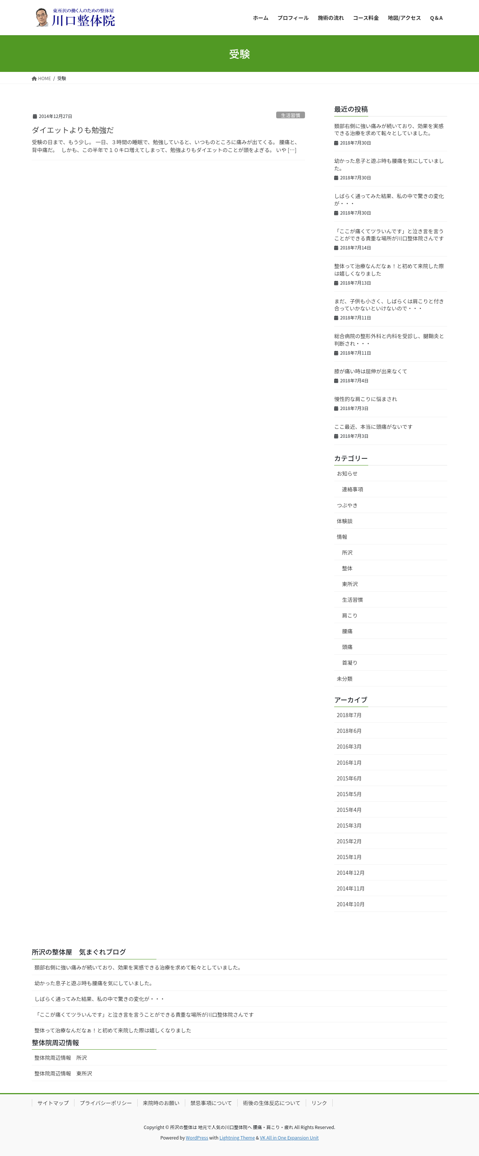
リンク (319, 1103)
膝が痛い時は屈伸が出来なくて (371, 371)
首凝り (350, 662)
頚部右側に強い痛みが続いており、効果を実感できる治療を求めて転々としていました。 (389, 129)
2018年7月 (349, 715)
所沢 (347, 552)
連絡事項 (352, 489)
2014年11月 (351, 888)
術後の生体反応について (271, 1103)
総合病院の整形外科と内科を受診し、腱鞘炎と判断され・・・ (389, 339)
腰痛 (347, 631)
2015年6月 (349, 778)
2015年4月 (349, 809)
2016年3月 (349, 746)
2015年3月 (349, 825)
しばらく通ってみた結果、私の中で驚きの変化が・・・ (389, 199)
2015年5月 (349, 794)
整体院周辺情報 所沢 (63, 1057)
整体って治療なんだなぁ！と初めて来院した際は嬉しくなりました (389, 269)
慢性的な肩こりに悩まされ (365, 399)
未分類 (345, 678)
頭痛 (347, 646)
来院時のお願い (161, 1103)
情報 (342, 536)
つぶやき (347, 505)
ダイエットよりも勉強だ (73, 129)
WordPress (197, 1137)
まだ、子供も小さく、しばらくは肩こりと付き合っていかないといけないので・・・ (389, 304)
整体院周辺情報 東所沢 (63, 1073)
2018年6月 (349, 730)
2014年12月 (351, 872)
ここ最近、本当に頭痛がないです (373, 426)
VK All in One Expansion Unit (289, 1137)
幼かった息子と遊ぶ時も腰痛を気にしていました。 (389, 164)
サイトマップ (53, 1103)
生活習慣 (290, 115)
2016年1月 (349, 762)
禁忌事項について (211, 1103)
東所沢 (350, 584)
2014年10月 (351, 904)
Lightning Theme (237, 1137)
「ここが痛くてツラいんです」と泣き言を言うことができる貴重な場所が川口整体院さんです (389, 234)
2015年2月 (349, 841)
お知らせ (347, 473)
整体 (347, 568)
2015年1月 (349, 857)
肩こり (350, 615)
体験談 (345, 521)
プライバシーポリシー (106, 1103)
